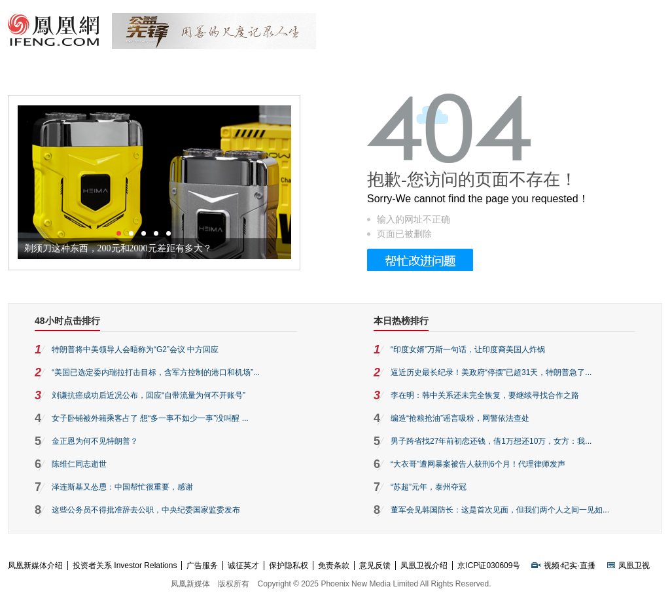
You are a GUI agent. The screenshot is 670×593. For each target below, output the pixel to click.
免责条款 (333, 565)
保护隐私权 (288, 565)
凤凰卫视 (634, 565)
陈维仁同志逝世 (79, 464)
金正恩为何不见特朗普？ (95, 441)
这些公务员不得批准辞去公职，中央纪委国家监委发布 (146, 509)
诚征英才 (243, 565)
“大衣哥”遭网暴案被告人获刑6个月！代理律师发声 (478, 464)
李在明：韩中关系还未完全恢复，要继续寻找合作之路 (485, 395)
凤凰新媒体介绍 (35, 565)
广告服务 (202, 565)
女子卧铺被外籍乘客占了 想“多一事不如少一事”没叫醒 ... (150, 418)
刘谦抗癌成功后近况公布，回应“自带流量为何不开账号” (148, 395)
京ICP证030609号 (488, 565)
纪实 (569, 565)
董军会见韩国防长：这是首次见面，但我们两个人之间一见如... (500, 509)
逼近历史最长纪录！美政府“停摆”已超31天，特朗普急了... (491, 372)
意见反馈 (375, 565)
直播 (587, 565)
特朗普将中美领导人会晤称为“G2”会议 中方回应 (135, 349)
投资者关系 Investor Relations (125, 565)
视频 (551, 565)
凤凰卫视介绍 (424, 565)
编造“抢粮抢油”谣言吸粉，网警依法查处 (460, 418)
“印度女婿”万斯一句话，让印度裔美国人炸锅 (468, 349)
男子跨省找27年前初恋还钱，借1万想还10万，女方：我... (491, 441)
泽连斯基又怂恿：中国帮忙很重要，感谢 (122, 487)
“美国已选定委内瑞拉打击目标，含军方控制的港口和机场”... (156, 372)
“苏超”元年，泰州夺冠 (429, 487)
